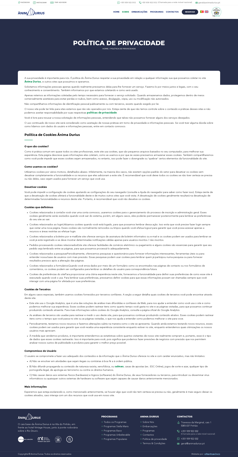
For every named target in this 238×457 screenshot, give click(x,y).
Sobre (125, 12)
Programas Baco (113, 431)
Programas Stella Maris (116, 426)
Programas (156, 12)
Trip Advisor (60, 2)
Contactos (172, 12)
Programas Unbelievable (117, 435)
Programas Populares (115, 439)
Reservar (190, 12)
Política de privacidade (155, 439)
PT (202, 12)
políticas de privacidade (102, 112)
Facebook (25, 2)
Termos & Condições (154, 443)
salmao (119, 366)
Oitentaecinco (212, 454)
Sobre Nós (148, 422)
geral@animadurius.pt (209, 2)
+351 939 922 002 (128, 2)
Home (116, 12)
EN (206, 12)
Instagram (41, 2)
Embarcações (139, 12)
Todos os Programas (115, 422)
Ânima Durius (32, 81)
